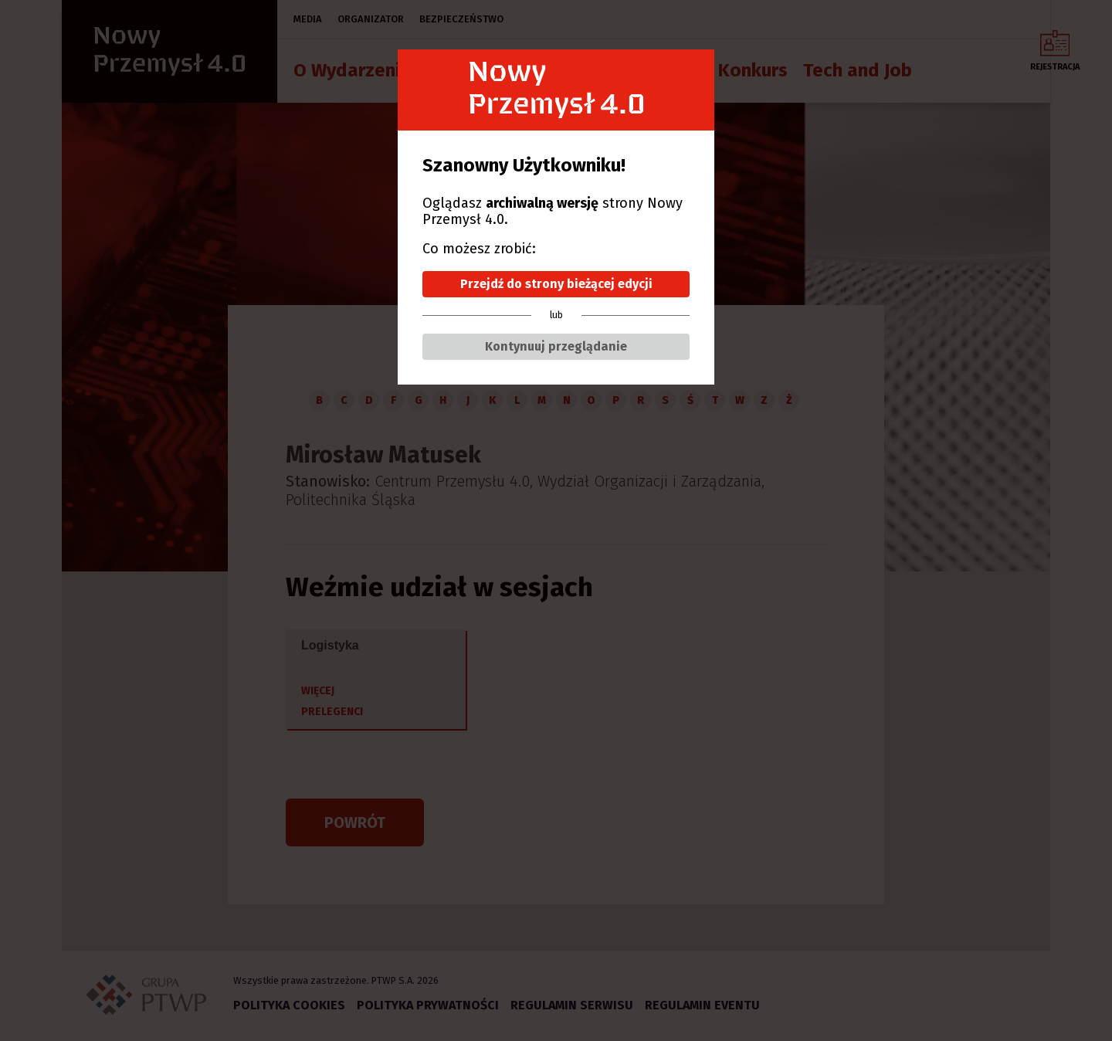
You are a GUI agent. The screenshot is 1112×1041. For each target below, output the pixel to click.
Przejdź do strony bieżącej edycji (556, 283)
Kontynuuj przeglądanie (556, 346)
